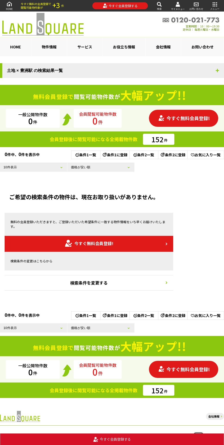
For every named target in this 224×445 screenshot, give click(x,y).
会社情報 (163, 47)
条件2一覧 (143, 154)
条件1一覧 (86, 154)
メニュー (215, 5)
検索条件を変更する (89, 283)
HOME (9, 6)
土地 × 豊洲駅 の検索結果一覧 (35, 70)
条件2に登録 (172, 154)
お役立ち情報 (124, 47)
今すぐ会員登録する (120, 5)
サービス (84, 47)
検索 (159, 5)
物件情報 (49, 47)
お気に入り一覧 (206, 154)
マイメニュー (178, 6)
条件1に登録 (114, 154)
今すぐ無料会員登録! (184, 118)
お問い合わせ (196, 5)
